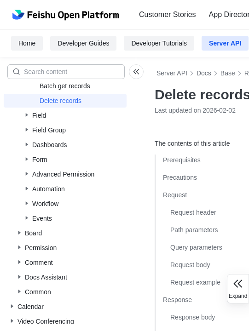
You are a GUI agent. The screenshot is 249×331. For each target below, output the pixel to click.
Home (26, 43)
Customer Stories (167, 14)
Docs (204, 73)
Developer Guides (83, 43)
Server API (225, 43)
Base (227, 73)
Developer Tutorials (159, 43)
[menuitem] (168, 14)
